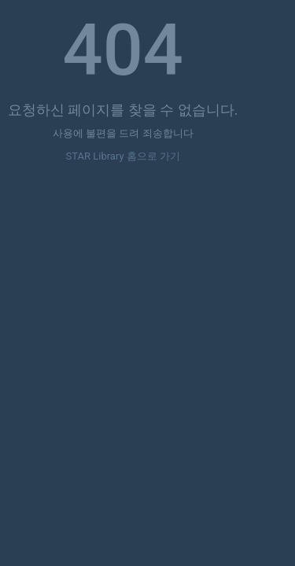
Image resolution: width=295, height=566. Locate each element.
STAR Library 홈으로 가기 (123, 156)
